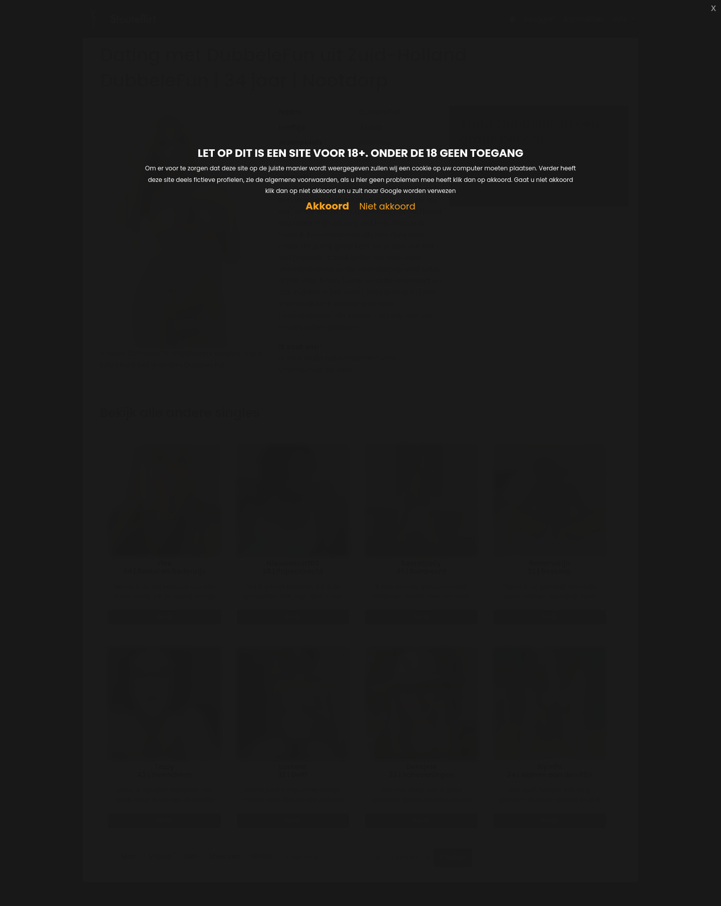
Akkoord (327, 206)
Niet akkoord (387, 206)
